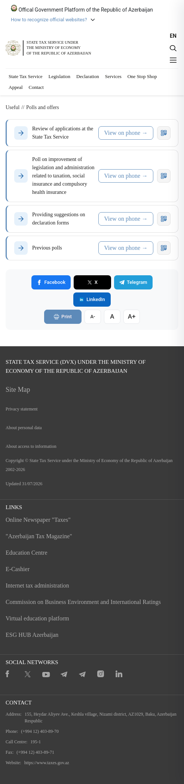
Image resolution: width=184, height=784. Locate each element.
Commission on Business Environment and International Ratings (83, 602)
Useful (12, 107)
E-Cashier (18, 569)
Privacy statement (22, 409)
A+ (132, 316)
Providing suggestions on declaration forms (58, 219)
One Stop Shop (142, 76)
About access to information (31, 446)
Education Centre (26, 552)
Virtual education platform (37, 618)
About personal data (24, 427)
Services (113, 76)
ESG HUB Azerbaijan (32, 635)
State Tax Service (26, 76)
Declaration (87, 76)
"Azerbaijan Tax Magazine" (39, 536)
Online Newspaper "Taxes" (38, 520)
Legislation (60, 76)
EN (173, 36)
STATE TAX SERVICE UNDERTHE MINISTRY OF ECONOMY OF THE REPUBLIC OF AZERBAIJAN (59, 47)
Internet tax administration (37, 585)
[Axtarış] (173, 48)
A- (92, 316)
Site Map (18, 389)
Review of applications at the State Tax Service (62, 133)
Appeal (16, 87)
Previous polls (47, 248)
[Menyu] (173, 60)
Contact (36, 87)
